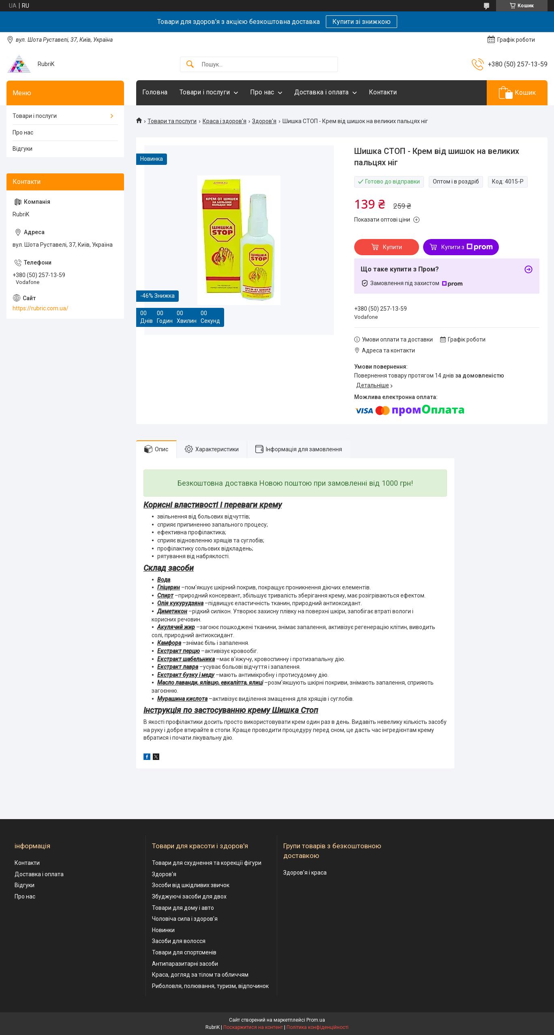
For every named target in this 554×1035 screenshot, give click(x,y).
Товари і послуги (205, 92)
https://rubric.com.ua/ (40, 308)
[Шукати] (190, 64)
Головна (154, 92)
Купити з (467, 247)
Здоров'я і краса (305, 872)
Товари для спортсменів (184, 952)
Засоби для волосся (178, 941)
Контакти (383, 92)
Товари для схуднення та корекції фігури (206, 863)
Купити (392, 247)
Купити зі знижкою (361, 22)
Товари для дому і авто (183, 908)
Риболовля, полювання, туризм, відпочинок (210, 986)
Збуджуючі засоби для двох (189, 896)
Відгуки (22, 148)
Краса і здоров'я (224, 121)
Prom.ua (315, 1020)
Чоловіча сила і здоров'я (185, 918)
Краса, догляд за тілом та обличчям (200, 974)
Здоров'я (264, 121)
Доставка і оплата (321, 92)
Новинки (163, 930)
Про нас (262, 92)
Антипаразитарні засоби (185, 963)
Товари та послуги (172, 121)
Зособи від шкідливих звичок (190, 885)
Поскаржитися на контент (253, 1027)
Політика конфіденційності (318, 1027)
